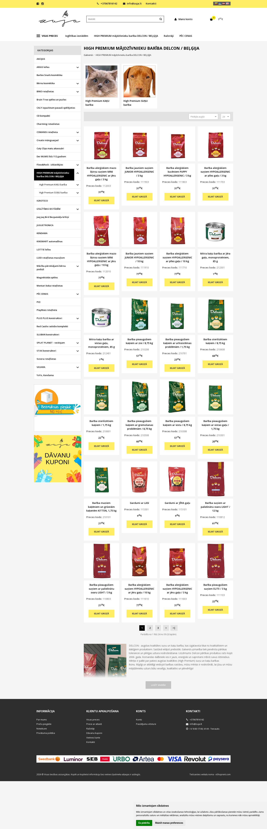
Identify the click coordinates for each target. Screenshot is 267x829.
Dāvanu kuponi (94, 733)
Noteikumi (41, 728)
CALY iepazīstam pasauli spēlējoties (56, 107)
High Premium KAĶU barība (53, 184)
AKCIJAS (41, 58)
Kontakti (151, 3)
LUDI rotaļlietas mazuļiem (51, 257)
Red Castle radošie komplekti (52, 326)
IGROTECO (42, 200)
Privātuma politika (45, 733)
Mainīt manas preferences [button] (169, 823)
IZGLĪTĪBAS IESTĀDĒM (48, 208)
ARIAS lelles (43, 67)
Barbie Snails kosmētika (49, 75)
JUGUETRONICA (45, 225)
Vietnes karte (93, 737)
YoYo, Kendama (45, 375)
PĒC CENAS (185, 35)
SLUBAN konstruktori (48, 334)
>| (174, 627)
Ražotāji (169, 35)
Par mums (41, 719)
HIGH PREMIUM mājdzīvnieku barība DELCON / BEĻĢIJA (126, 35)
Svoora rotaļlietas (46, 358)
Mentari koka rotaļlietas (50, 285)
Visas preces (47, 36)
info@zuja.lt (132, 3)
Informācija (45, 711)
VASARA (41, 367)
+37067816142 (107, 3)
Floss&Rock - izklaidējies (50, 164)
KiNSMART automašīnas (49, 241)
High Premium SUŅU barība (53, 192)
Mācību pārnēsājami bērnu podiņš (51, 267)
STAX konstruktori (46, 350)
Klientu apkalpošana (102, 711)
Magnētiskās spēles (47, 277)
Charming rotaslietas (48, 123)
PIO (38, 302)
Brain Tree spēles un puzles (51, 99)
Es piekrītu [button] (144, 823)
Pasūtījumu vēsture (146, 724)
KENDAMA (42, 233)
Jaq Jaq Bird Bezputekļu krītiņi (53, 217)
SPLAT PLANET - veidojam (51, 342)
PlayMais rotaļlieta (47, 310)
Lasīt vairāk (158, 685)
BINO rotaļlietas (45, 91)
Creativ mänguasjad (48, 140)
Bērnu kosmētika (46, 83)
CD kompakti (43, 115)
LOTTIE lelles (44, 249)
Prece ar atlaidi (94, 724)
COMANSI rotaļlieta (47, 132)
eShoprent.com (223, 774)
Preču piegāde (43, 724)
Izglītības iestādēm (76, 35)
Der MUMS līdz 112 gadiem (51, 156)
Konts (141, 711)
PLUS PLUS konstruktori (49, 318)
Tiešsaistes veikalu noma (202, 774)
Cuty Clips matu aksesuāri (50, 148)
